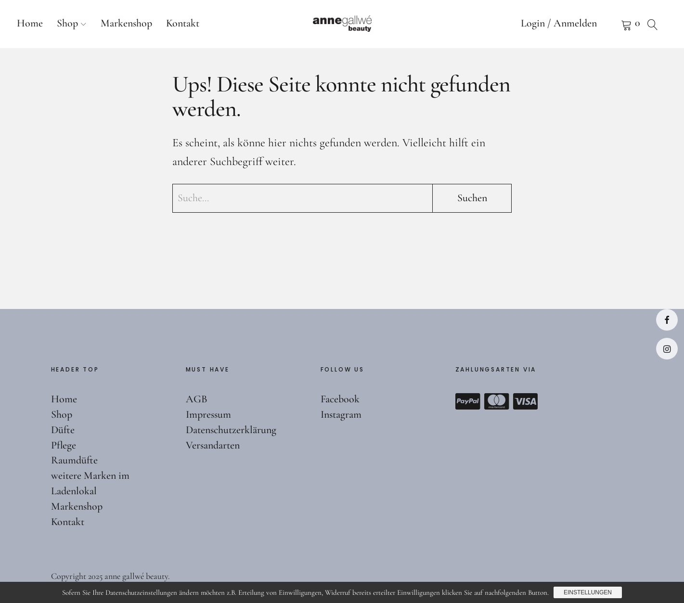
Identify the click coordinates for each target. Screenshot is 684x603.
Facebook (667, 320)
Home (30, 23)
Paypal (467, 401)
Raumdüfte (74, 460)
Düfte (63, 429)
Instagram (667, 348)
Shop (67, 23)
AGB (196, 399)
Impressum (208, 414)
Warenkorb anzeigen (614, 24)
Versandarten (213, 445)
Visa (525, 401)
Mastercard (496, 401)
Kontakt (182, 23)
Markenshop (126, 23)
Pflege (63, 445)
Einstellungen (588, 592)
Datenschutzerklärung (231, 429)
